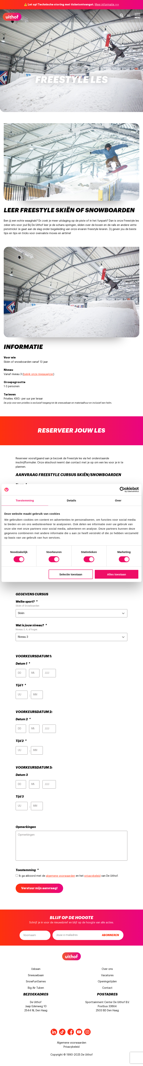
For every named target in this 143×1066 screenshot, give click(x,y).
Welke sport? (26, 601)
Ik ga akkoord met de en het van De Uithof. (68, 876)
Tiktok (62, 1032)
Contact (107, 988)
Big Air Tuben (36, 988)
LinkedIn (54, 1032)
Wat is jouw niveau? (31, 625)
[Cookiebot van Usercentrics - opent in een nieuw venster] (122, 489)
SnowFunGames (36, 981)
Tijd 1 (21, 685)
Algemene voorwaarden (71, 1043)
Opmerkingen (26, 827)
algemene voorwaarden (60, 876)
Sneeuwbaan (36, 975)
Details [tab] (71, 500)
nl (129, 15)
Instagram (87, 1032)
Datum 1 (23, 663)
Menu (137, 16)
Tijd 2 (21, 740)
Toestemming (27, 870)
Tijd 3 (20, 796)
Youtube (79, 1032)
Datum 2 (23, 719)
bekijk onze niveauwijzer (38, 374)
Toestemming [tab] (25, 500)
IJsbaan (35, 969)
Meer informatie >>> (107, 4)
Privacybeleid (71, 1047)
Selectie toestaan (70, 574)
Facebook (70, 1032)
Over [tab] (118, 500)
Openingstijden (107, 981)
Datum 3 (22, 774)
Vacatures (107, 975)
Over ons (107, 969)
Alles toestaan (116, 574)
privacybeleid (92, 876)
